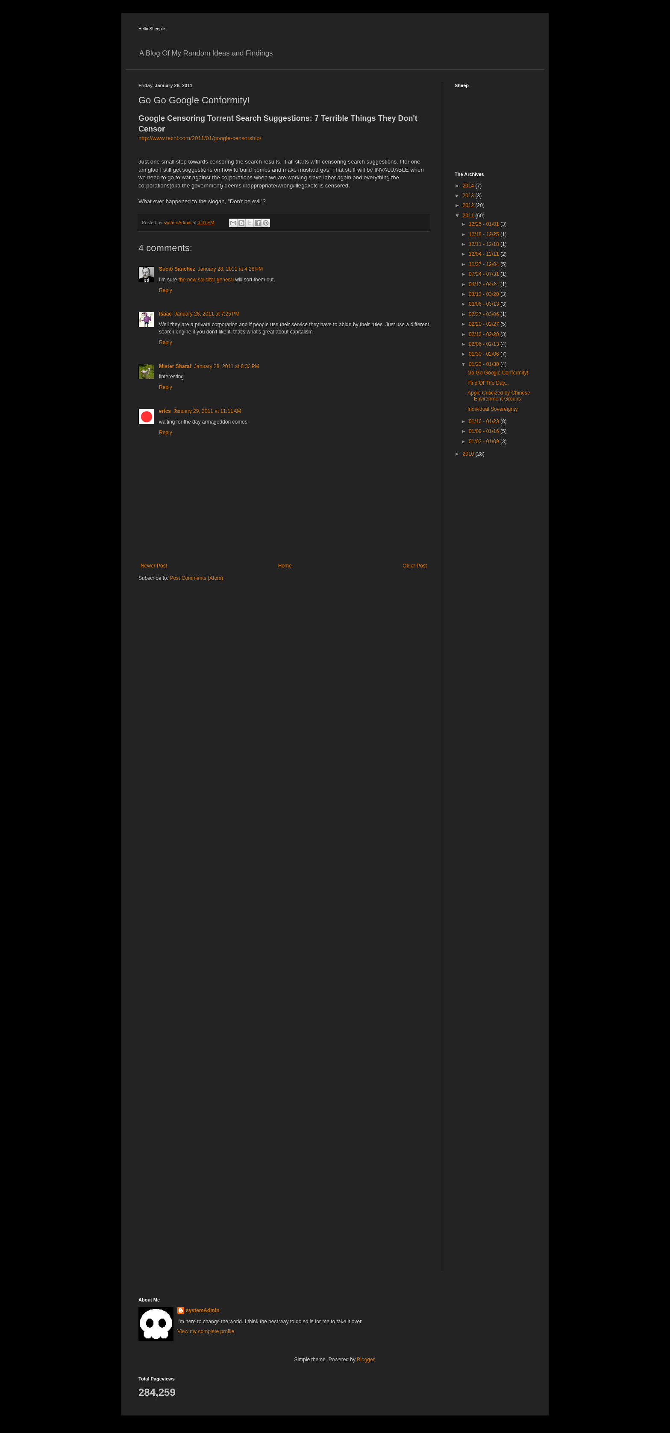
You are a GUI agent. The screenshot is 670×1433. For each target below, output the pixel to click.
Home (285, 566)
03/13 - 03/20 (484, 294)
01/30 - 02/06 (484, 354)
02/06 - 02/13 (484, 344)
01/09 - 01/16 (484, 431)
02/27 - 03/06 (484, 314)
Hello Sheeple (151, 28)
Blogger (365, 1360)
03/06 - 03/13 (484, 304)
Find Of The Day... (488, 383)
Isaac (165, 314)
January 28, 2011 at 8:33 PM (226, 366)
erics (165, 411)
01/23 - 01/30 (484, 364)
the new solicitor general (206, 280)
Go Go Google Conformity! (497, 373)
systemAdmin (203, 1310)
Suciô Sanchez (177, 269)
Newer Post (154, 566)
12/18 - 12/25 (484, 234)
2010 (469, 454)
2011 (469, 216)
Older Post (415, 566)
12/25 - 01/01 (484, 224)
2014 (469, 186)
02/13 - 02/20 (484, 334)
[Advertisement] (489, 599)
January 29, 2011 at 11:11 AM (207, 411)
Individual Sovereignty (492, 409)
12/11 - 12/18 (484, 244)
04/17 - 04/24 (484, 284)
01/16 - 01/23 (484, 421)
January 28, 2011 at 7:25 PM (206, 314)
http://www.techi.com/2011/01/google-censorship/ (199, 138)
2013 (469, 196)
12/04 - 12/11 (484, 254)
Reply (165, 290)
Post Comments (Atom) (196, 578)
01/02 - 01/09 (484, 442)
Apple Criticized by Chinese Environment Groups (498, 396)
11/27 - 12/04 (484, 264)
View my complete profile (205, 1331)
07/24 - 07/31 (484, 274)
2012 (469, 205)
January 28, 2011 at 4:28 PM (230, 269)
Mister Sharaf (175, 366)
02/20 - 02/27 (484, 324)
